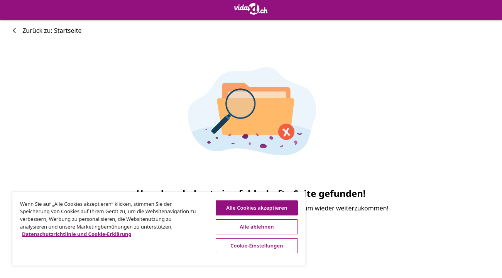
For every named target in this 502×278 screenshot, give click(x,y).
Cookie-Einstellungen (255, 245)
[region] (158, 229)
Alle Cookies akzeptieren (255, 207)
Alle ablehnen (255, 226)
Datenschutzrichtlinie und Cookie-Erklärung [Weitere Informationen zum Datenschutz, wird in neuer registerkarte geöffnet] (77, 234)
